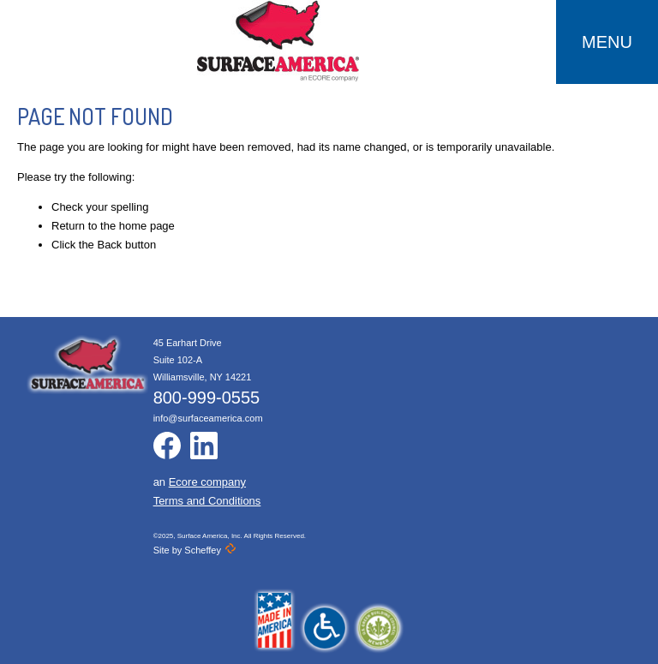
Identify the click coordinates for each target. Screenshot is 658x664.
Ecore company (207, 482)
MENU (607, 42)
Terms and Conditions (207, 500)
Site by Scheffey (194, 550)
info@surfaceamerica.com (208, 418)
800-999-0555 (206, 397)
